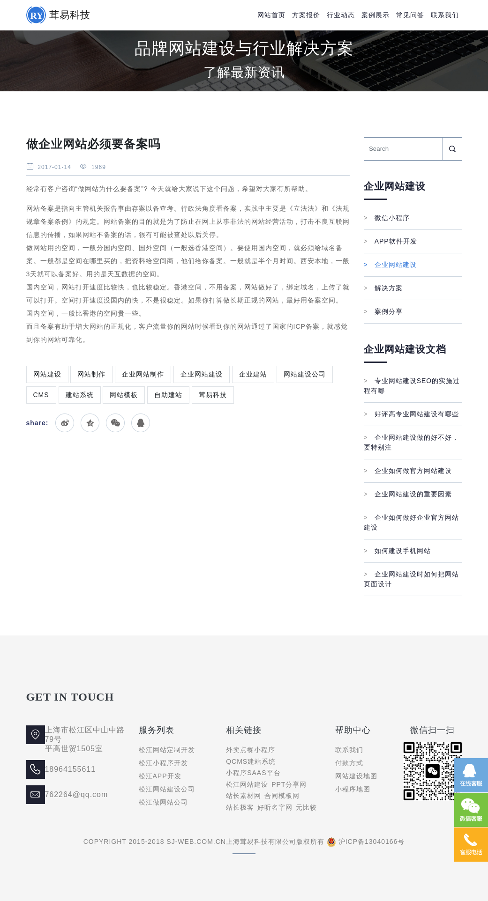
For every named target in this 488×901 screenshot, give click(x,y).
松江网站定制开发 (167, 749)
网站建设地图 (356, 776)
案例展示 (375, 15)
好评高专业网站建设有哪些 (411, 414)
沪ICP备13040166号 (371, 841)
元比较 (306, 807)
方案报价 (306, 15)
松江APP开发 (160, 776)
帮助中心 (353, 730)
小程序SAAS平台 (253, 772)
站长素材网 (243, 795)
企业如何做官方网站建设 (408, 470)
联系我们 (445, 15)
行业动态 (341, 15)
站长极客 (240, 807)
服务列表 (156, 730)
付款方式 (349, 763)
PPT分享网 (289, 784)
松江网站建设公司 (167, 789)
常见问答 (410, 15)
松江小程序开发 (163, 763)
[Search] (403, 149)
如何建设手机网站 (397, 550)
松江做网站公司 (163, 802)
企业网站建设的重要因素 (408, 494)
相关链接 (244, 730)
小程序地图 (352, 789)
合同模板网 (282, 795)
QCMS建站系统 (251, 761)
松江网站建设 (247, 784)
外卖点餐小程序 (250, 749)
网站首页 (271, 15)
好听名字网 (275, 807)
